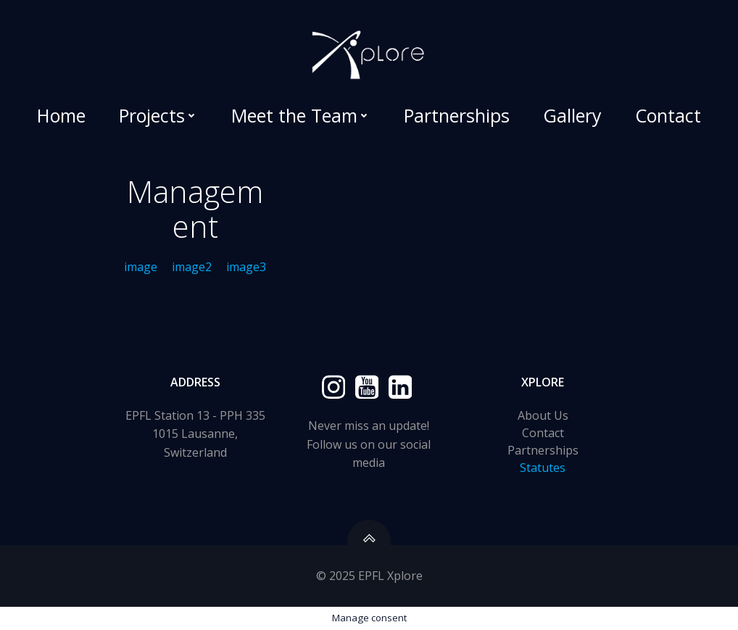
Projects (158, 115)
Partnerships (457, 115)
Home (61, 115)
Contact (668, 115)
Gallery (572, 115)
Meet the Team (300, 115)
